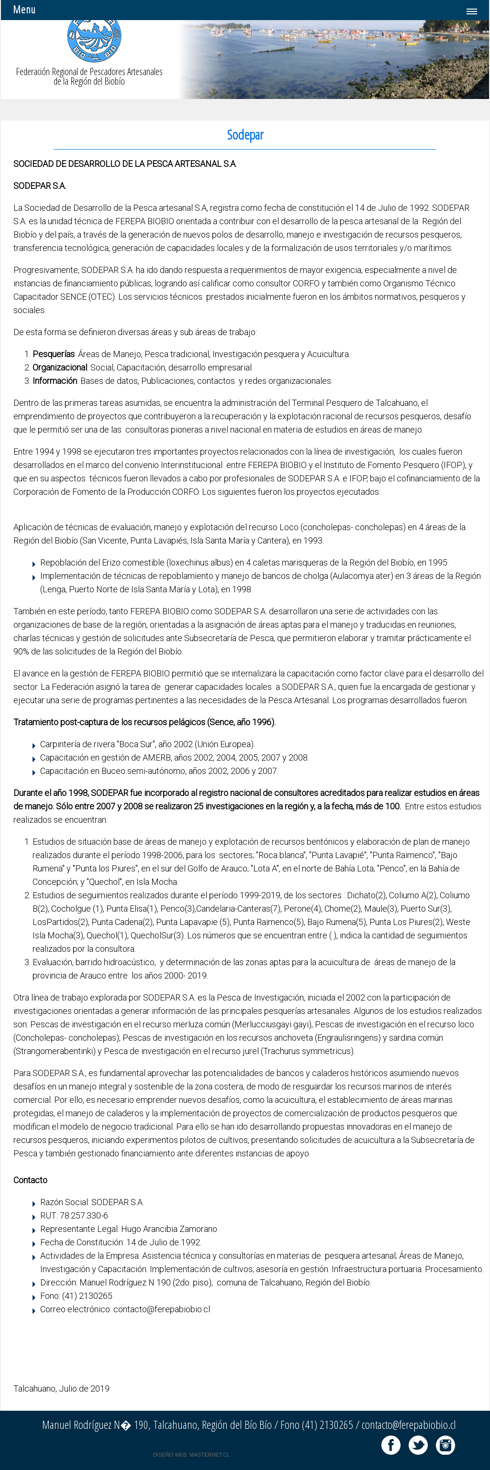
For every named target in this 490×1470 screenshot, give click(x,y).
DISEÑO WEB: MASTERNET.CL (191, 1455)
